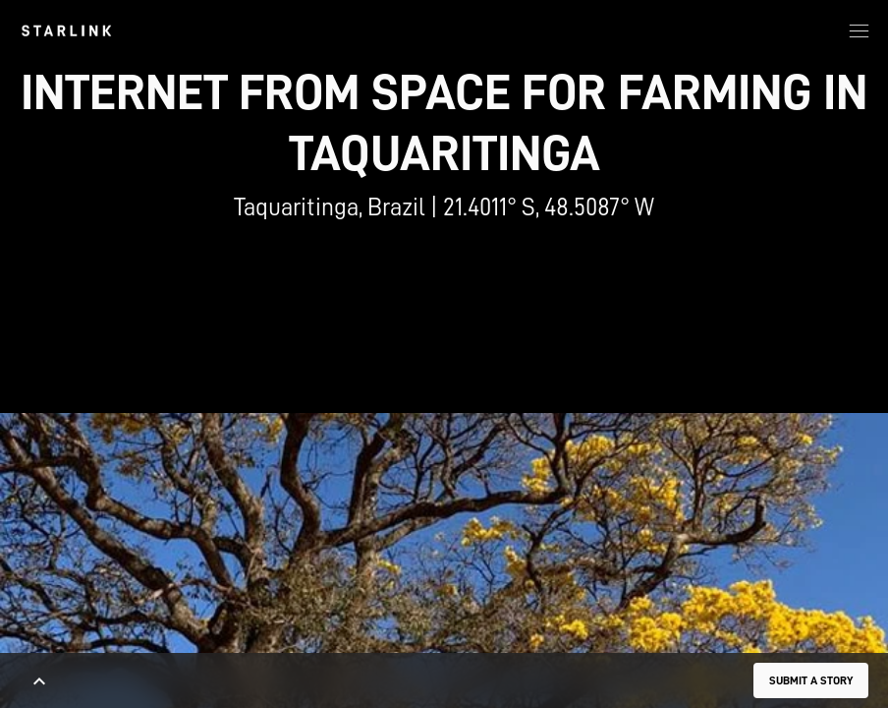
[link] (66, 30)
